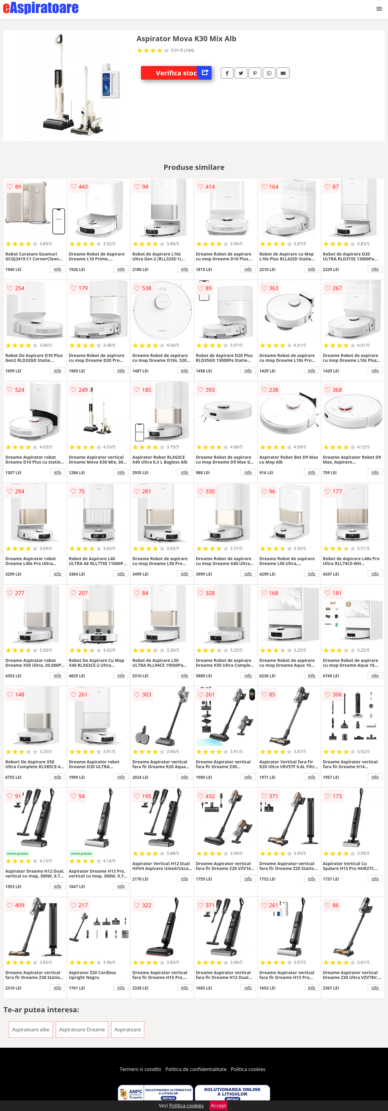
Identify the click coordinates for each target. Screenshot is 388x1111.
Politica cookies (248, 1069)
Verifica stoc (184, 73)
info (57, 269)
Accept (218, 1105)
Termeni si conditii (140, 1069)
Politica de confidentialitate (196, 1069)
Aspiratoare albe (30, 1029)
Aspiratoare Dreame (82, 1029)
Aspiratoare (128, 1029)
